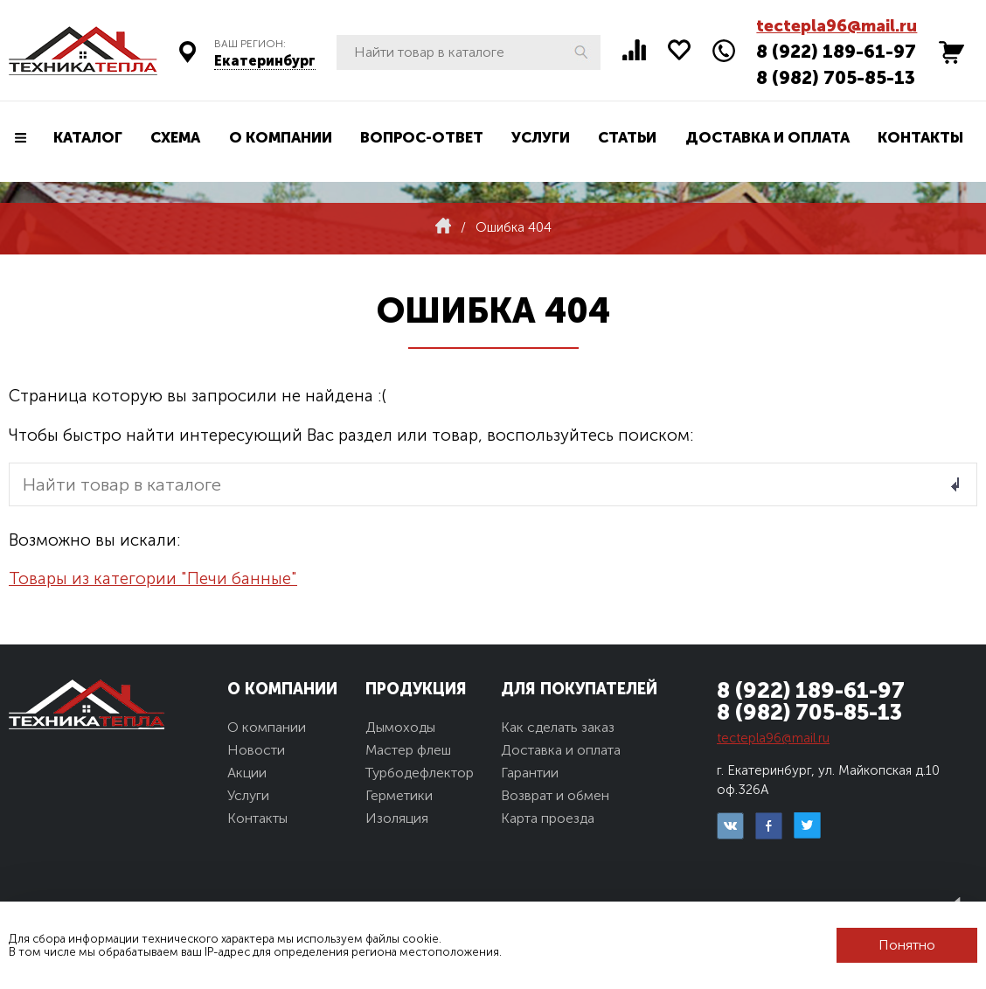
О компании (280, 137)
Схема (175, 137)
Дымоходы (400, 727)
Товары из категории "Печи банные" (153, 578)
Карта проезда (547, 818)
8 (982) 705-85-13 (835, 77)
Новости (256, 750)
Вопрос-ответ (421, 137)
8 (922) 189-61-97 (836, 51)
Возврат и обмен (555, 795)
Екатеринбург (265, 60)
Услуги (540, 137)
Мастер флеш (408, 750)
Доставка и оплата (767, 137)
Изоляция (396, 818)
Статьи (627, 137)
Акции (247, 772)
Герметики (399, 795)
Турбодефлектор (419, 772)
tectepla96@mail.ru (836, 26)
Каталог (87, 137)
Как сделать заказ (558, 727)
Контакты (920, 137)
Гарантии (530, 772)
